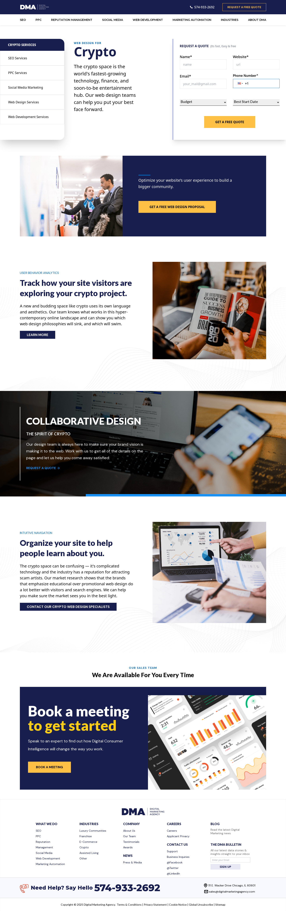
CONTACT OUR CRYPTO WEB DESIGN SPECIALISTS (68, 607)
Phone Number (245, 75)
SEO (23, 20)
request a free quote (244, 7)
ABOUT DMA (257, 20)
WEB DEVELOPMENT (148, 20)
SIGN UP (225, 867)
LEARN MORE (37, 335)
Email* (185, 76)
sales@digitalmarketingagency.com (232, 891)
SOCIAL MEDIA (112, 20)
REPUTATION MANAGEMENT (71, 20)
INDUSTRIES (229, 20)
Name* (186, 56)
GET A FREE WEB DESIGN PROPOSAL (177, 207)
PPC (39, 20)
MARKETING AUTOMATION (192, 20)
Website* (241, 56)
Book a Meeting (49, 767)
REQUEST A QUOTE (43, 468)
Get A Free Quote (229, 122)
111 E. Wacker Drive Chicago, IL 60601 (231, 885)
